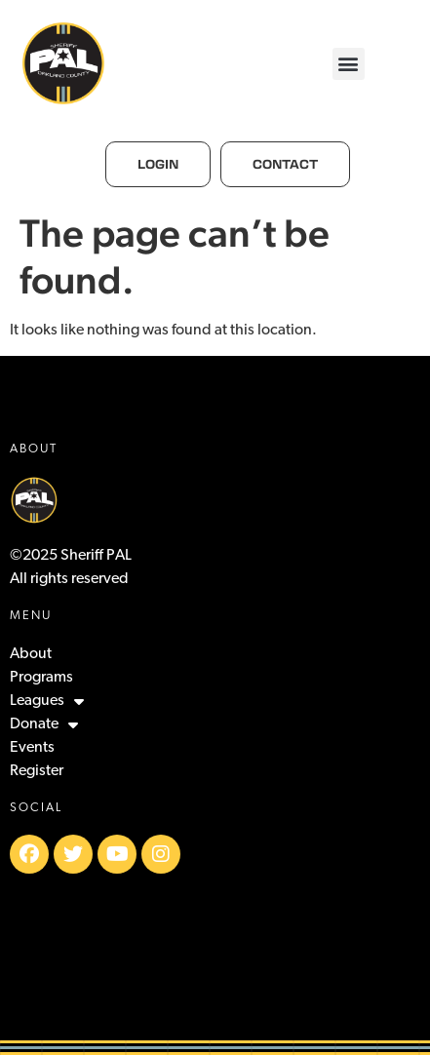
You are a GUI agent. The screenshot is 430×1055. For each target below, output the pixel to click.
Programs (41, 677)
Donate (44, 724)
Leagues (47, 701)
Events (32, 748)
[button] (348, 64)
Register (36, 771)
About (31, 654)
